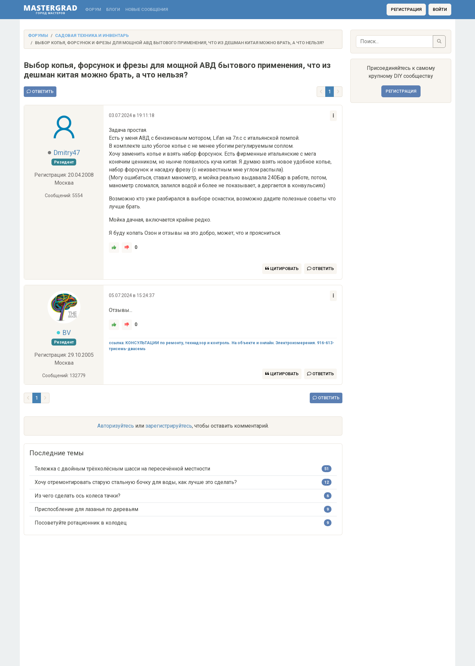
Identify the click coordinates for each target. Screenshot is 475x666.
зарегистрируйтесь (168, 426)
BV (66, 333)
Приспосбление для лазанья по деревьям (86, 509)
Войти (440, 9)
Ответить (40, 91)
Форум (93, 9)
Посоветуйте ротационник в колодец (81, 523)
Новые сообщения (146, 9)
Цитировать (282, 268)
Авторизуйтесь (115, 426)
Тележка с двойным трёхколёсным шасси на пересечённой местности (122, 469)
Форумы (38, 35)
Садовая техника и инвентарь (92, 35)
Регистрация (406, 9)
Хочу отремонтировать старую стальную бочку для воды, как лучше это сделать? (136, 482)
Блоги (113, 9)
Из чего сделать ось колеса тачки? (77, 496)
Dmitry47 (66, 153)
